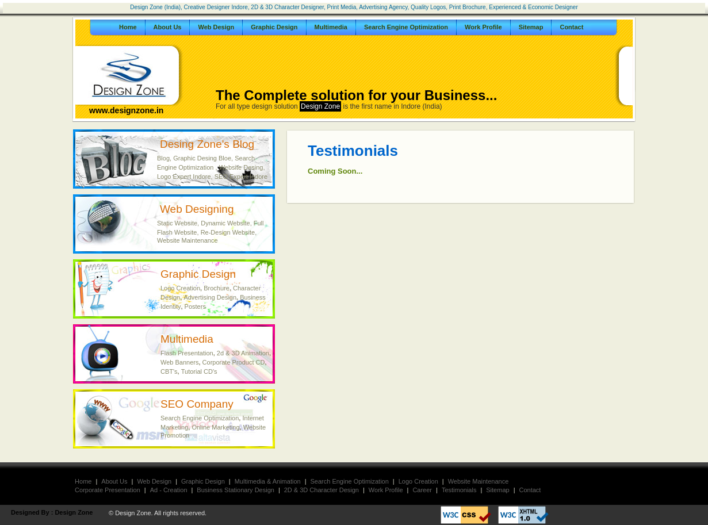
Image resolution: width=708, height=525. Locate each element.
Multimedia (331, 27)
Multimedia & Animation (268, 481)
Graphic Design (274, 27)
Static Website (177, 223)
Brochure (216, 288)
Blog (163, 158)
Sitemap (531, 27)
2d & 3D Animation (243, 353)
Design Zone (74, 512)
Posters (195, 306)
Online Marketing (215, 427)
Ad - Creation (168, 489)
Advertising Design (209, 297)
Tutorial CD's (199, 371)
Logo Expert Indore (184, 176)
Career (422, 489)
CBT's (169, 371)
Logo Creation (180, 288)
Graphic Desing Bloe (202, 158)
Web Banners (179, 362)
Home (128, 27)
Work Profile (483, 27)
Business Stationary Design (235, 489)
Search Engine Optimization (406, 27)
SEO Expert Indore (241, 176)
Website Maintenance (187, 240)
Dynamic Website (225, 223)
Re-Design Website (228, 232)
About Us (168, 27)
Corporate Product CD (233, 362)
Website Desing (241, 167)
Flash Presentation (186, 353)
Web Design (216, 27)
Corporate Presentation (107, 489)
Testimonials (459, 489)
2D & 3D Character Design (321, 489)
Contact (571, 27)
